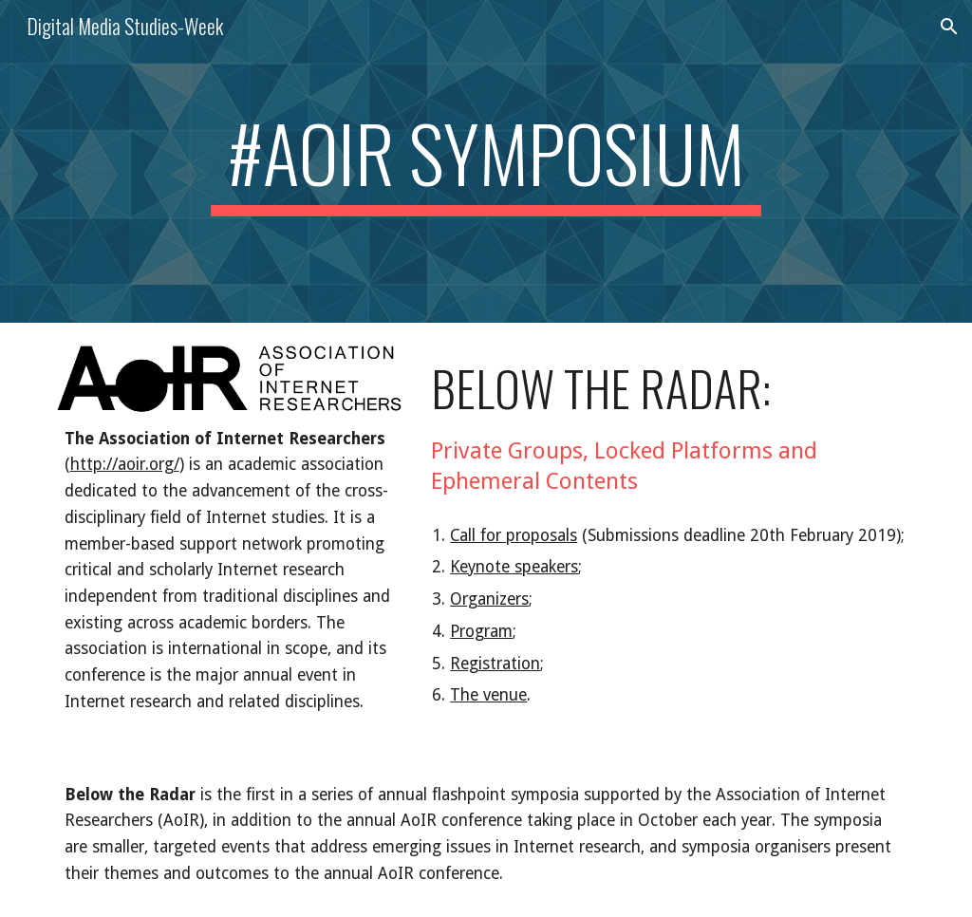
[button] (949, 26)
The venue (488, 694)
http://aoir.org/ (124, 464)
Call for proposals (513, 535)
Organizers (489, 599)
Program (481, 631)
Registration (495, 663)
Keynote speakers (514, 566)
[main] (485, 161)
